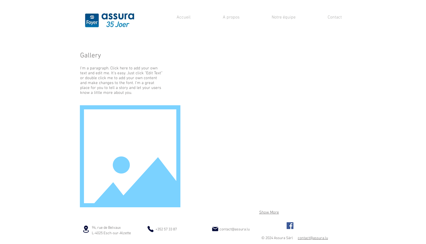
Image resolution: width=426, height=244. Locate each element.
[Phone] (150, 229)
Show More (269, 212)
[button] (216, 76)
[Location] (86, 229)
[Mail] (215, 229)
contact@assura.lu (235, 229)
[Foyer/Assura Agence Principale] (290, 225)
